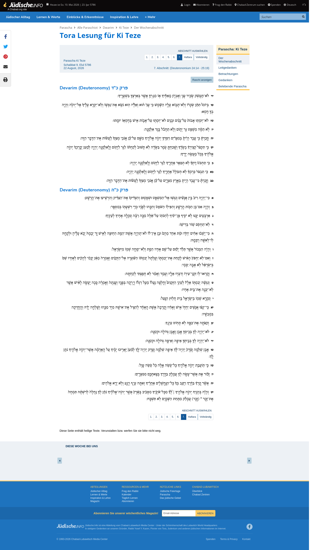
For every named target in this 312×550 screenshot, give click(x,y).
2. (152, 57)
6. (174, 57)
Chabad (125, 525)
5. (169, 57)
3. (158, 57)
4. (163, 57)
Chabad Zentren (201, 494)
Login (185, 4)
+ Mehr (150, 17)
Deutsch (290, 4)
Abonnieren (201, 4)
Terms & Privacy (229, 539)
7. (180, 57)
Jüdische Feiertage (170, 491)
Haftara (188, 57)
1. (147, 57)
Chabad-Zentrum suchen (250, 4)
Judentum (172, 528)
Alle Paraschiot (87, 28)
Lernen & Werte (48, 17)
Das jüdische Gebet (170, 498)
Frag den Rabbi (221, 4)
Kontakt (246, 539)
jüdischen (195, 528)
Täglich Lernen (130, 498)
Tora (164, 528)
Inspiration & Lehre (124, 17)
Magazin (94, 501)
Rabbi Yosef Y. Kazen (138, 528)
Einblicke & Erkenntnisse (85, 17)
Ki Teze (124, 28)
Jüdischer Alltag (18, 17)
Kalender (126, 494)
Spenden (274, 4)
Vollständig (201, 57)
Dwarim (108, 28)
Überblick (197, 491)
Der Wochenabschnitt (149, 28)
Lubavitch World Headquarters (202, 525)
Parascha (66, 28)
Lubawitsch (134, 525)
